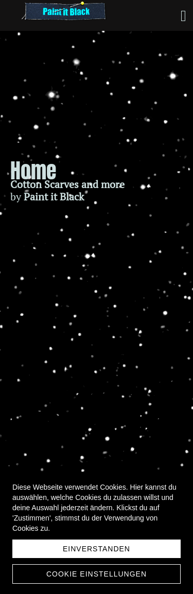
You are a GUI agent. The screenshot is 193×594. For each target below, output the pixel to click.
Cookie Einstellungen (96, 574)
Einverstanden (96, 549)
